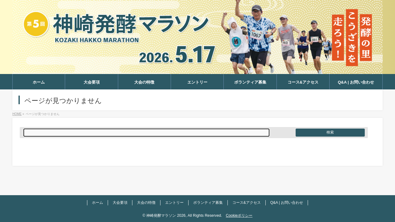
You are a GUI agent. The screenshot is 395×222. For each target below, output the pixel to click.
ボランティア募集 (208, 202)
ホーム (97, 202)
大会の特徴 (146, 202)
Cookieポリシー (239, 215)
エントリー (174, 202)
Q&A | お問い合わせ (286, 202)
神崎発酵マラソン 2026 (165, 215)
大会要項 (120, 202)
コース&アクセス (246, 202)
